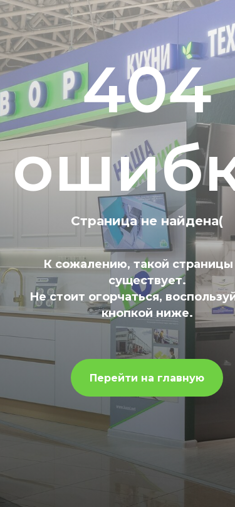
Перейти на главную (147, 378)
